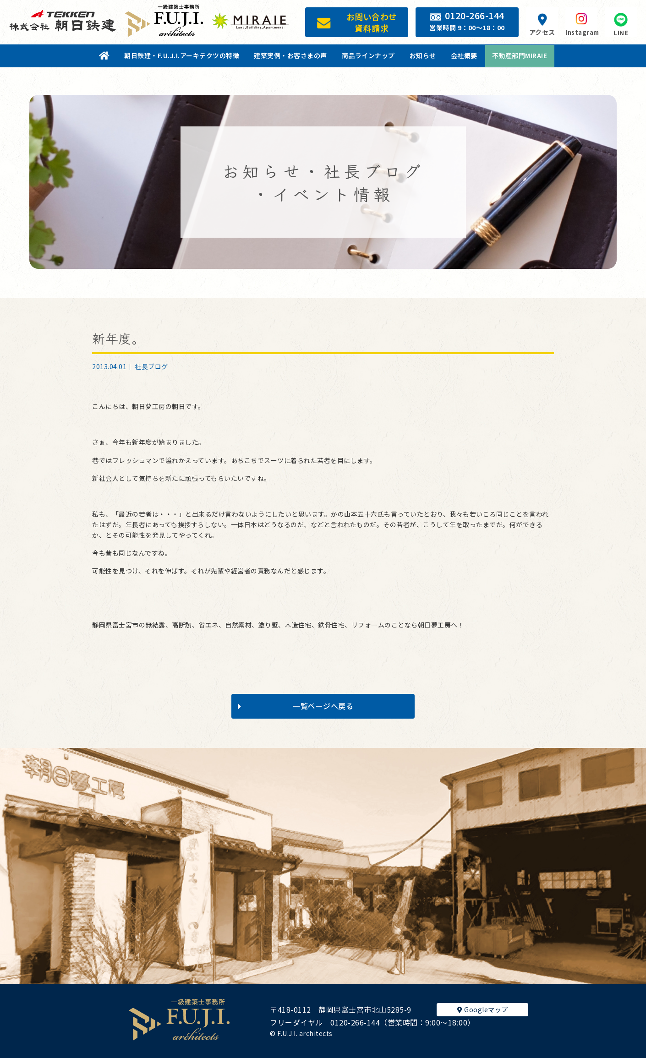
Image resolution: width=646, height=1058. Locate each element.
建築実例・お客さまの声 (290, 55)
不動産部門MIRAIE (519, 55)
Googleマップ (482, 1009)
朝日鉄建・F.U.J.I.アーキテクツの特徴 (181, 55)
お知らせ (423, 55)
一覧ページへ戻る (295, 705)
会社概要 (464, 55)
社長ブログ (151, 366)
